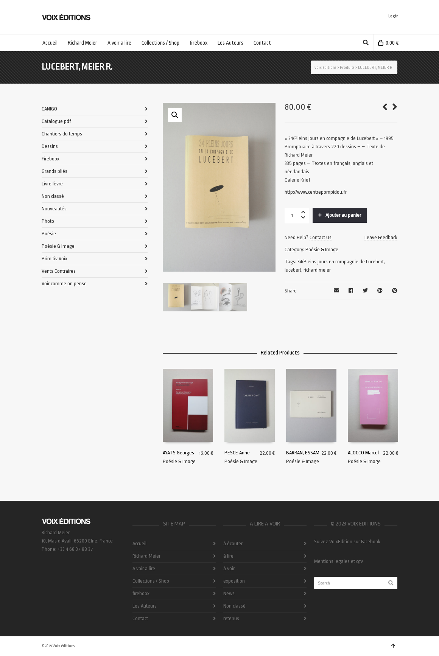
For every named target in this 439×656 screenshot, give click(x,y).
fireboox (140, 593)
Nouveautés (54, 208)
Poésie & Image (321, 249)
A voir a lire (143, 568)
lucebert (293, 270)
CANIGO (49, 109)
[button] (175, 115)
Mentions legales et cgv (338, 561)
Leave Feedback (380, 237)
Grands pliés (54, 171)
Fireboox (50, 159)
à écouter (233, 543)
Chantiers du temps (62, 134)
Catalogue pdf (56, 121)
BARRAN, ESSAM (302, 452)
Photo (48, 221)
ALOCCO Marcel (363, 452)
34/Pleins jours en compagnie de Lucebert (340, 261)
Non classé (53, 196)
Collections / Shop (150, 581)
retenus (231, 618)
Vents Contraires (59, 271)
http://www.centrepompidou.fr (316, 192)
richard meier (317, 270)
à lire (228, 556)
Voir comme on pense (64, 283)
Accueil (139, 543)
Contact (140, 618)
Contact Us (321, 237)
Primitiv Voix (54, 258)
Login (393, 16)
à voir (229, 568)
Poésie (49, 233)
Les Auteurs (144, 606)
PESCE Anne (237, 452)
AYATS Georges (178, 452)
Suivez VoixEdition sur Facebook (347, 541)
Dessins (50, 146)
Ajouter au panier (343, 215)
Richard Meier (146, 556)
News (229, 593)
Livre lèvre (52, 184)
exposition (234, 581)
